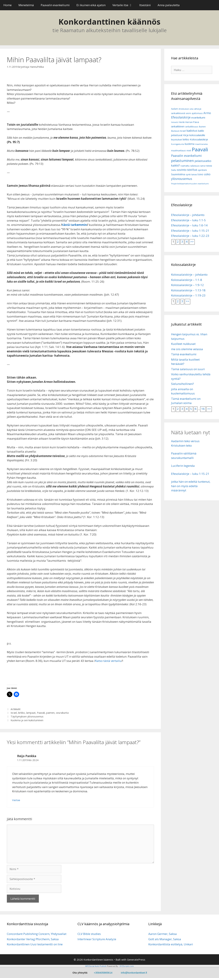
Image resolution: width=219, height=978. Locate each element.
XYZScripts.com (127, 966)
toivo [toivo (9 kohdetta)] (200, 174)
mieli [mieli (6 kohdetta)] (188, 150)
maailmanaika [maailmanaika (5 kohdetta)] (201, 144)
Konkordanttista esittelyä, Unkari (170, 944)
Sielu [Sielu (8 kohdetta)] (173, 169)
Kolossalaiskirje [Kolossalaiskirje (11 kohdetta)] (199, 139)
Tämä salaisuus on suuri (188, 369)
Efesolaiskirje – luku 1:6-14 (189, 225)
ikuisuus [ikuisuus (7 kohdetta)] (175, 130)
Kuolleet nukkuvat (183, 344)
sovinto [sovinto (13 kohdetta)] (181, 170)
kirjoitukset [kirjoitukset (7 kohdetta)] (176, 139)
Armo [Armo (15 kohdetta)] (207, 113)
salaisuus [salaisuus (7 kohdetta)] (194, 165)
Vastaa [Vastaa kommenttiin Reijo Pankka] (16, 800)
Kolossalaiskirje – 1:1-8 (186, 280)
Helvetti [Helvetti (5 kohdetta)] (174, 122)
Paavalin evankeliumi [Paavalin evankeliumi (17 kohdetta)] (186, 156)
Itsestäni (145, 5)
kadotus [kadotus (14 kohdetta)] (191, 131)
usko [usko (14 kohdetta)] (207, 174)
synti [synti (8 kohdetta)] (188, 174)
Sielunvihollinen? (182, 384)
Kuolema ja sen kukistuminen (27, 720)
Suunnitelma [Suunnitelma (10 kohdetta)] (178, 174)
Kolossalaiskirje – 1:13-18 (188, 290)
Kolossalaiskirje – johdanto (189, 274)
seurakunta (62, 712)
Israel (14, 712)
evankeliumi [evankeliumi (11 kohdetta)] (198, 117)
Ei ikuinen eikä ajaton (91, 5)
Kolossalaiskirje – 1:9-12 (187, 285)
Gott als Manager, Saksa (164, 939)
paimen (50, 712)
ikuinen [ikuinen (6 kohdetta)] (202, 126)
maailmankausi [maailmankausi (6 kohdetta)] (178, 150)
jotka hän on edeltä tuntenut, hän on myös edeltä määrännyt (190, 486)
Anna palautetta (169, 5)
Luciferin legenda (183, 466)
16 (203, 409)
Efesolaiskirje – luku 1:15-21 (190, 231)
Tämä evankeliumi (183, 354)
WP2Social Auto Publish (95, 966)
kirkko (21, 712)
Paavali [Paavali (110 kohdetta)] (200, 149)
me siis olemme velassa (187, 349)
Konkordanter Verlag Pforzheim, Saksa (33, 939)
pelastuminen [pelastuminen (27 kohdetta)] (182, 160)
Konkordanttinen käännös (109, 21)
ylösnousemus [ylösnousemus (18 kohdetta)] (181, 179)
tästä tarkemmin (74, 225)
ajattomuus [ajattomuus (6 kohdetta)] (197, 113)
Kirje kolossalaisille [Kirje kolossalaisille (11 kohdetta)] (194, 135)
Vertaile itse (124, 5)
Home (7, 5)
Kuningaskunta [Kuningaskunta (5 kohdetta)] (177, 144)
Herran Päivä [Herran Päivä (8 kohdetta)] (192, 122)
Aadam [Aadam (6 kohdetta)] (174, 109)
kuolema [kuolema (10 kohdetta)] (189, 144)
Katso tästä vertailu (108, 661)
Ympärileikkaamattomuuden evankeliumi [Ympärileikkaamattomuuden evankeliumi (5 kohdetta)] (190, 183)
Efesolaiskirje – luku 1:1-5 (188, 220)
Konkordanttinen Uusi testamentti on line (35, 944)
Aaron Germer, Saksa (162, 934)
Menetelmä (26, 5)
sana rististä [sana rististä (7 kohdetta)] (206, 165)
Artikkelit (16, 709)
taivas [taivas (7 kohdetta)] (194, 174)
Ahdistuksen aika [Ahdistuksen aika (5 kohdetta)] (186, 109)
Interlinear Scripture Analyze (97, 939)
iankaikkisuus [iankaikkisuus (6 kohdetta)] (191, 126)
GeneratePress (136, 959)
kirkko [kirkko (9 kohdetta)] (186, 139)
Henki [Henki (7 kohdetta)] (182, 122)
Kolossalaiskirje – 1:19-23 (188, 295)
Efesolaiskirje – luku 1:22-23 (190, 236)
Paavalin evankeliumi (55, 5)
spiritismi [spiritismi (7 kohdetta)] (202, 170)
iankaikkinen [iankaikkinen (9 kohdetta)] (177, 126)
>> (192, 241)
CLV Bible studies (89, 934)
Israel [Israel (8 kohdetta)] (183, 130)
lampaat (31, 712)
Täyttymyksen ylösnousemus (27, 716)
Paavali (41, 712)
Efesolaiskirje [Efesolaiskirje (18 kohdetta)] (181, 117)
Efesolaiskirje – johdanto (187, 215)
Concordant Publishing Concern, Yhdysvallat (36, 934)
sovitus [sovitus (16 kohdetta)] (192, 170)
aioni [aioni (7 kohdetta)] (188, 113)
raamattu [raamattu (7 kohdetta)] (185, 165)
